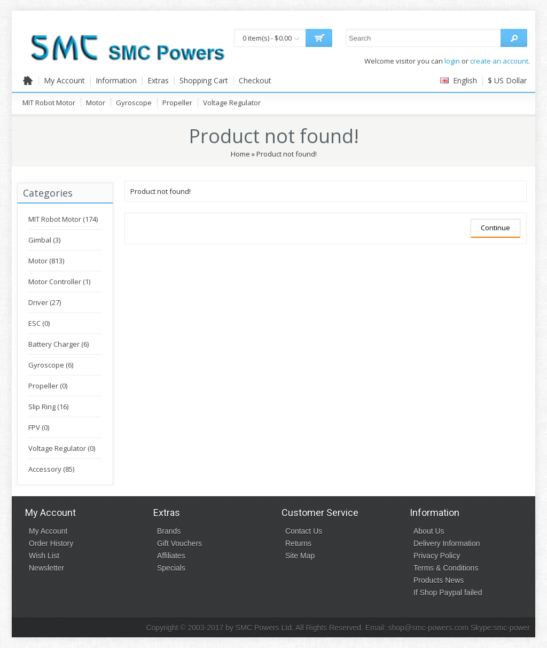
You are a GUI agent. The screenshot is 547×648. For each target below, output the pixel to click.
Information (116, 80)
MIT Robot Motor (48, 102)
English (458, 80)
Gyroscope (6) (50, 365)
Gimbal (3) (44, 240)
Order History (51, 543)
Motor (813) (46, 261)
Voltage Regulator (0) (61, 448)
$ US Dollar (507, 80)
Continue (495, 227)
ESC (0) (39, 323)
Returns (298, 543)
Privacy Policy (436, 555)
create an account (499, 61)
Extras (158, 80)
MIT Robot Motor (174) (63, 219)
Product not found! (286, 154)
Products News (438, 580)
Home (240, 154)
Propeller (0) (47, 386)
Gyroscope (134, 102)
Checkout (255, 80)
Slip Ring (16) (48, 406)
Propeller (177, 102)
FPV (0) (38, 427)
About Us (428, 531)
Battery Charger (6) (58, 344)
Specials (171, 568)
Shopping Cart (203, 80)
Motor (95, 102)
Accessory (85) (51, 469)
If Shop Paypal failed (447, 592)
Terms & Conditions (445, 568)
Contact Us (303, 531)
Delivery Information (446, 543)
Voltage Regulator (232, 102)
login (452, 61)
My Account (64, 80)
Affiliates (171, 555)
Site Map (300, 555)
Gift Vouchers (179, 543)
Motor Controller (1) (59, 281)
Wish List (44, 555)
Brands (169, 531)
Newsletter (46, 568)
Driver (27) (44, 302)
